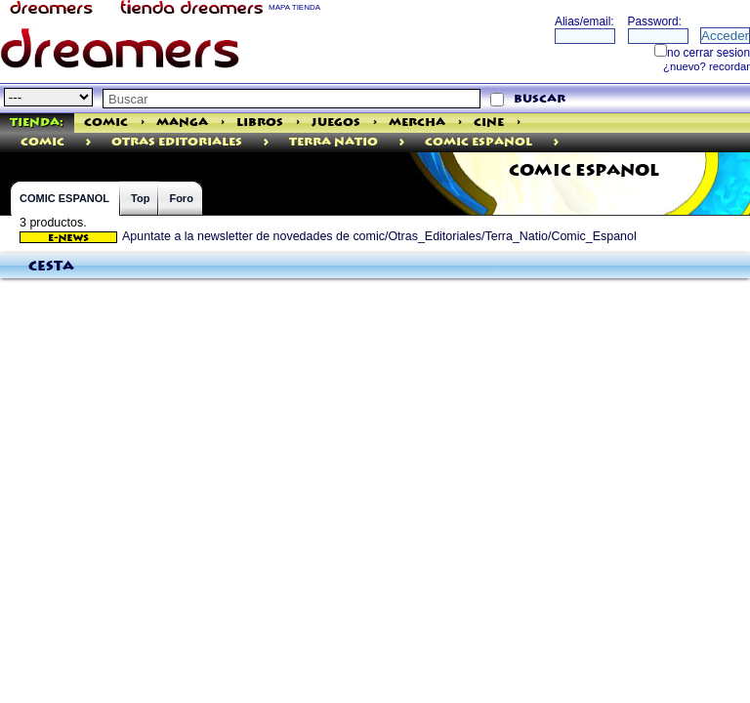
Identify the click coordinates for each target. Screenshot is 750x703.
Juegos (336, 122)
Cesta (51, 266)
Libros (259, 122)
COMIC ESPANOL (64, 198)
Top (140, 198)
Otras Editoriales (176, 142)
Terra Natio (333, 142)
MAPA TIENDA (294, 7)
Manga (182, 122)
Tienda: (36, 122)
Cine (489, 122)
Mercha (417, 122)
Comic (106, 122)
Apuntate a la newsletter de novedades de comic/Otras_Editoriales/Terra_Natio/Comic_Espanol (328, 236)
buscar (539, 99)
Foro (180, 198)
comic (42, 142)
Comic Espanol (478, 142)
